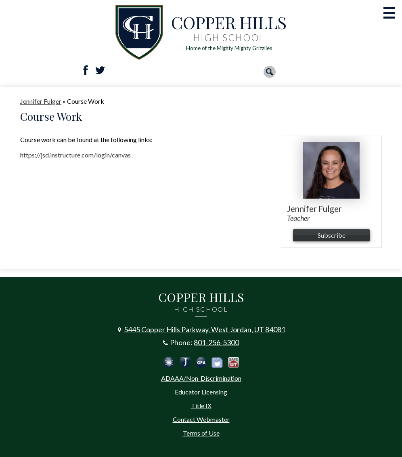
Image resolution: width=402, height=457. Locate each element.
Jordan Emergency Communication (168, 362)
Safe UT (233, 362)
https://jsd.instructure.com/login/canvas (75, 155)
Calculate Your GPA (201, 362)
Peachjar (217, 362)
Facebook (85, 70)
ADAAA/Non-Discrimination (201, 378)
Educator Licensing (201, 392)
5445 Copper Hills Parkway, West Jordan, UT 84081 (204, 329)
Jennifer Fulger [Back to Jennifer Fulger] (40, 101)
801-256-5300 (216, 342)
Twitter (100, 70)
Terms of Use (201, 433)
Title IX (201, 405)
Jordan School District (185, 362)
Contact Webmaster (201, 419)
